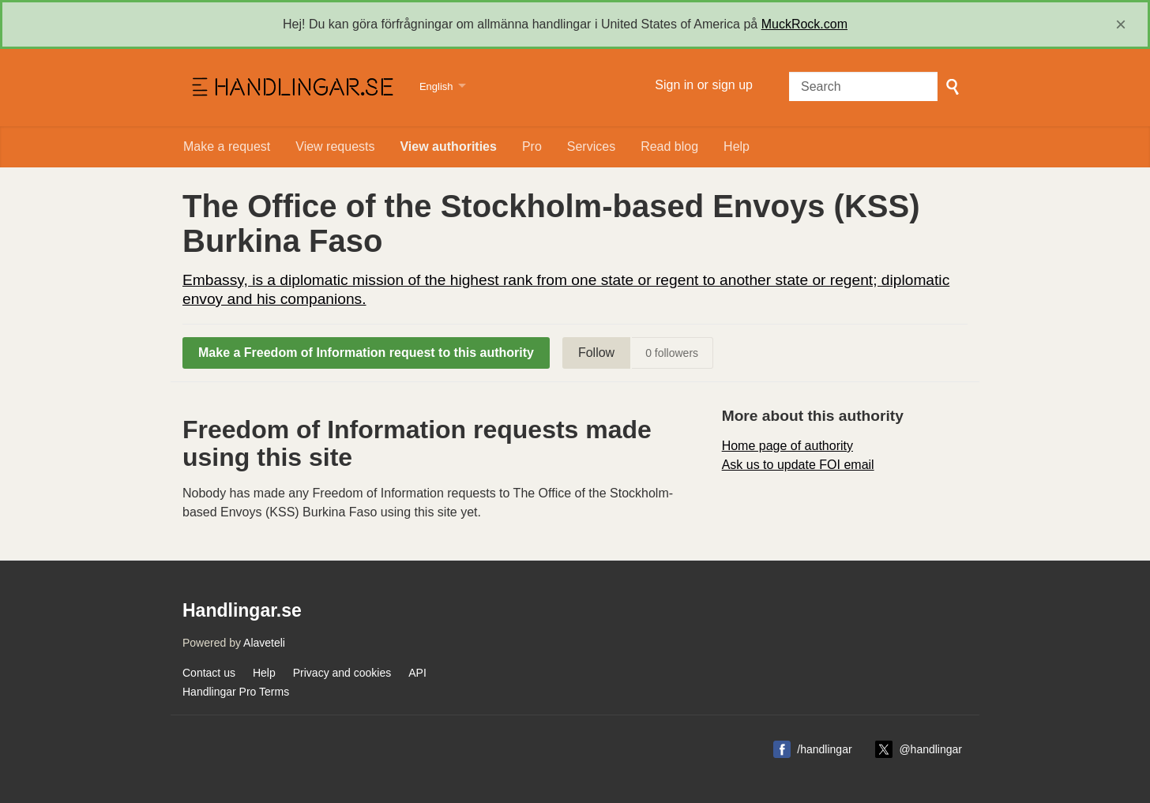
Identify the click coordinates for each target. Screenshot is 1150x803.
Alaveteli (264, 642)
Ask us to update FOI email (798, 464)
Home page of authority (787, 445)
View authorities (448, 146)
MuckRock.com (804, 24)
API (417, 672)
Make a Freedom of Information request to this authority (366, 352)
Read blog (669, 146)
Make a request (226, 146)
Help (736, 146)
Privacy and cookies (342, 672)
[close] (1121, 24)
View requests (334, 146)
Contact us (208, 672)
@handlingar (930, 749)
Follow (596, 352)
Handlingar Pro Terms (235, 691)
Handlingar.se (291, 87)
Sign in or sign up (704, 85)
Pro (532, 146)
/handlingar (824, 749)
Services (591, 146)
